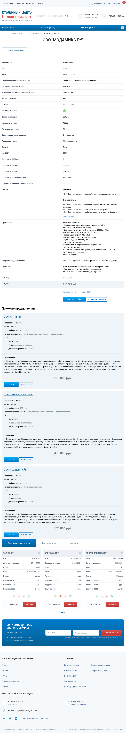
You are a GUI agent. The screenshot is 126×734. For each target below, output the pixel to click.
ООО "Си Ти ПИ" (13, 316)
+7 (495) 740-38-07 (116, 16)
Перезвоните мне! (111, 633)
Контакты (42, 3)
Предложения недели (19, 543)
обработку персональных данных (110, 638)
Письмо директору (30, 719)
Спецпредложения (10, 681)
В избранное (26, 385)
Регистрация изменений (75, 687)
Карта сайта (44, 719)
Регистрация (70, 676)
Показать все (68, 217)
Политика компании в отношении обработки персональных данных (96, 730)
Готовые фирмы (69, 292)
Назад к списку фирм (15, 50)
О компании (7, 3)
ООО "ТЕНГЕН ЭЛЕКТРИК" (18, 394)
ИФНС (4, 676)
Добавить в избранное (97, 299)
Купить (11, 385)
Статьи (5, 670)
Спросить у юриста (79, 704)
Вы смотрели (49, 543)
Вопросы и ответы (25, 3)
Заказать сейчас (74, 299)
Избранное (119, 3)
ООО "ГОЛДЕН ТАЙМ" (16, 469)
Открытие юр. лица (100, 670)
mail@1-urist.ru (78, 701)
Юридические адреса (100, 665)
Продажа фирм (71, 670)
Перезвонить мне (100, 3)
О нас (4, 665)
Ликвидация (70, 681)
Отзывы (5, 687)
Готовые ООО (84, 292)
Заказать (29, 604)
